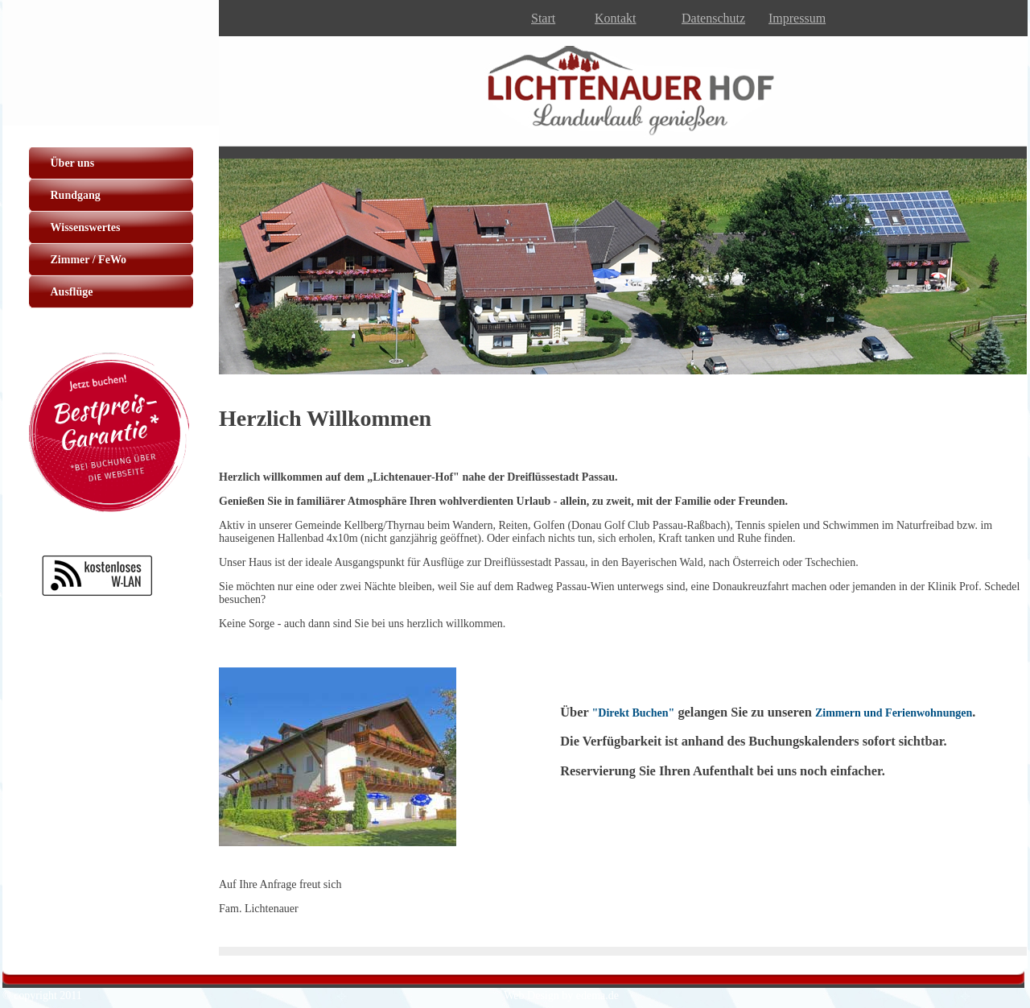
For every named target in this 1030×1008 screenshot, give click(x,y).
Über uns (73, 163)
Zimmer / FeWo (89, 260)
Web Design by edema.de (561, 995)
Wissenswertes (86, 227)
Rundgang (76, 195)
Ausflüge (72, 292)
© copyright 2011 (42, 995)
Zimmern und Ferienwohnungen (893, 713)
